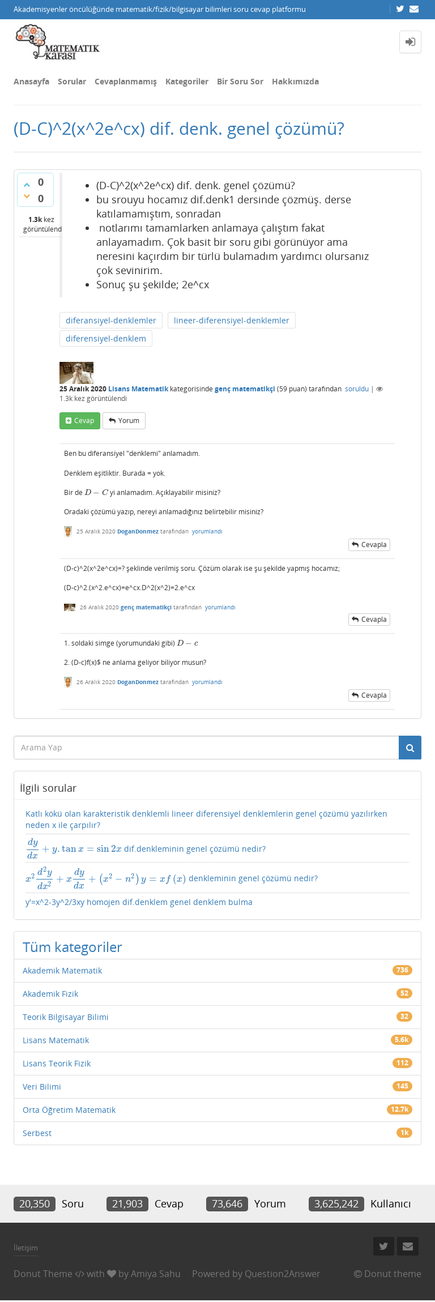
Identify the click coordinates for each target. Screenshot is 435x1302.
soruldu (357, 389)
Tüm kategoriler (72, 946)
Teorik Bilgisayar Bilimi (66, 1016)
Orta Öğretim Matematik (69, 1109)
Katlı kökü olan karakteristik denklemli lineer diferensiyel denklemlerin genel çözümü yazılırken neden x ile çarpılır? (206, 819)
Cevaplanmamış (126, 81)
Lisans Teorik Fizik (57, 1063)
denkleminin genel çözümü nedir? (171, 878)
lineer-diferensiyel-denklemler (231, 320)
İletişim (26, 1248)
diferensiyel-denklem (106, 338)
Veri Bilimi (42, 1086)
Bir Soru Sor (240, 81)
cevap (84, 420)
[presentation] (96, 492)
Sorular (72, 81)
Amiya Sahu (156, 1273)
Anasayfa (31, 81)
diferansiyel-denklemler (111, 320)
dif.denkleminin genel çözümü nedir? (145, 848)
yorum (128, 420)
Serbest (37, 1133)
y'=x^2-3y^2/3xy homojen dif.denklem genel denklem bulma (139, 902)
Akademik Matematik (62, 970)
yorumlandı (207, 531)
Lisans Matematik (138, 389)
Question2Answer (283, 1273)
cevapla (374, 544)
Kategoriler (186, 81)
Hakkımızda (295, 81)
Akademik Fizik (50, 993)
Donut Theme (43, 1273)
